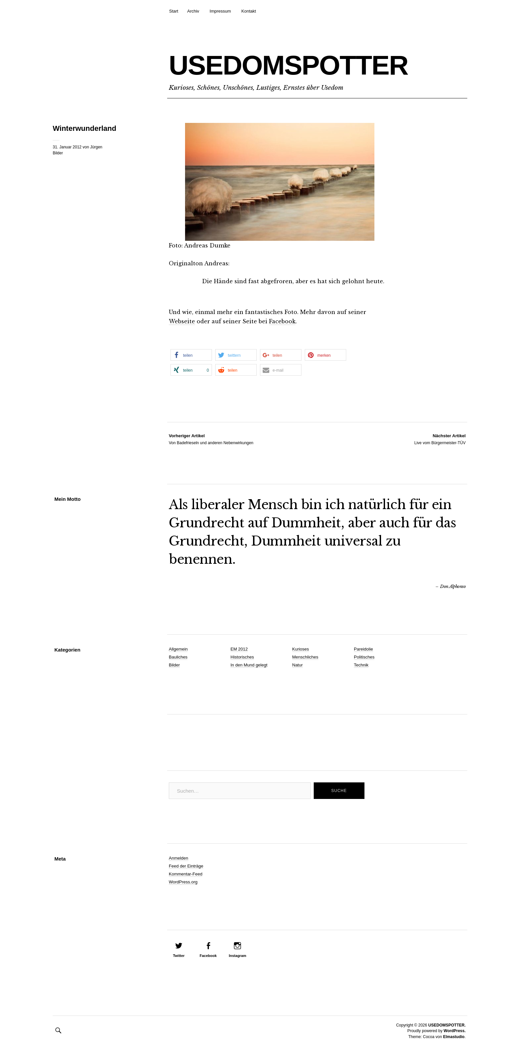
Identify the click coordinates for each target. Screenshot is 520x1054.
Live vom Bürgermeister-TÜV (440, 439)
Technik (361, 664)
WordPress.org (183, 881)
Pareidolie (363, 649)
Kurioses (300, 649)
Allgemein (178, 649)
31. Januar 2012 (67, 147)
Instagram (237, 956)
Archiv (193, 11)
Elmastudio (454, 1036)
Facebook (282, 321)
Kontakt (248, 11)
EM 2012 (239, 649)
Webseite (182, 321)
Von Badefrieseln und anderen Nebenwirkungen (211, 439)
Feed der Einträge (186, 866)
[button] (191, 355)
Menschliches (305, 657)
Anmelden (178, 858)
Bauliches (178, 657)
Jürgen (96, 147)
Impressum (220, 11)
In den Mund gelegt (248, 664)
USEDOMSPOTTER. (447, 1025)
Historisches (242, 657)
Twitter (178, 956)
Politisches (364, 657)
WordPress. (455, 1030)
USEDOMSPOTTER (288, 65)
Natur (297, 664)
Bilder (58, 153)
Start (173, 11)
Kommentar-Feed (185, 873)
